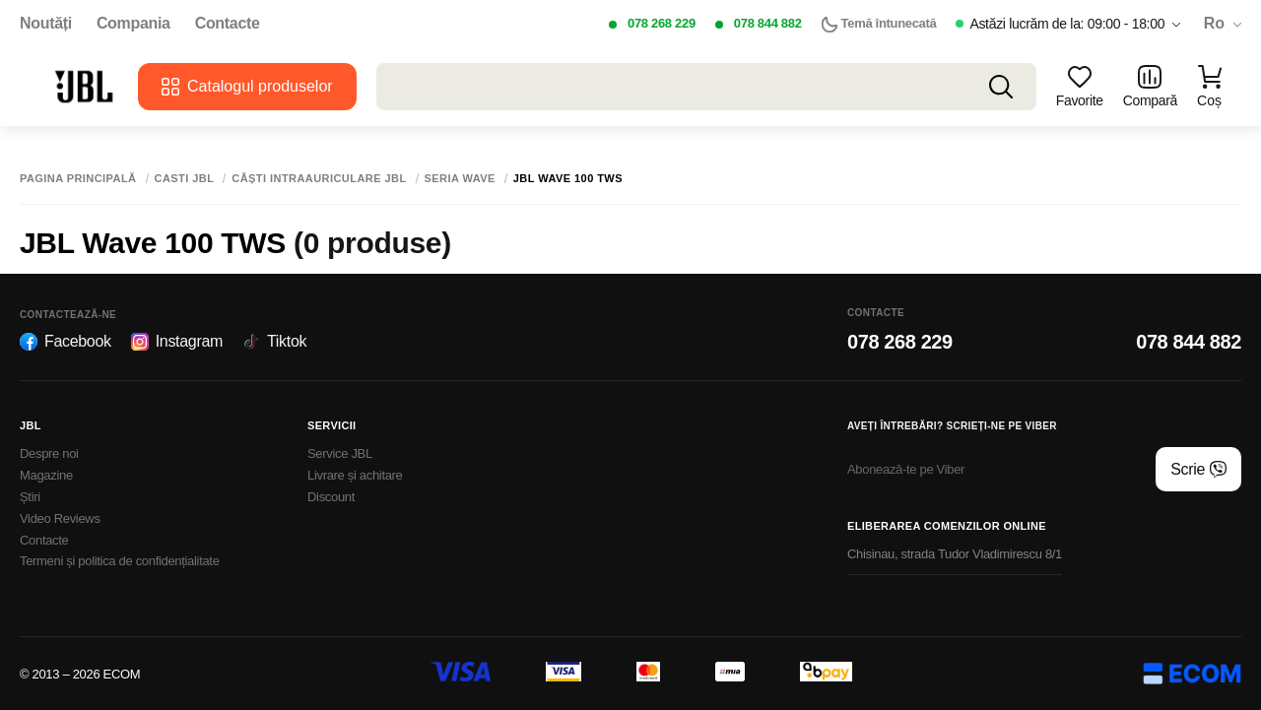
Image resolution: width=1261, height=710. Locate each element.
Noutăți (46, 24)
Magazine (46, 475)
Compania (133, 24)
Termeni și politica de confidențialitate (120, 560)
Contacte (227, 24)
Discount (331, 496)
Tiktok (274, 342)
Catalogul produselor (247, 87)
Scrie (1198, 470)
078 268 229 (662, 23)
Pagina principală (78, 178)
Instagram (177, 342)
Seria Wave (460, 178)
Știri (30, 496)
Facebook (65, 342)
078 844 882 (768, 23)
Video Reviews (60, 518)
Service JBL (339, 453)
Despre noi (49, 453)
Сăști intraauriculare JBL (319, 178)
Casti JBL (185, 178)
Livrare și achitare (355, 475)
